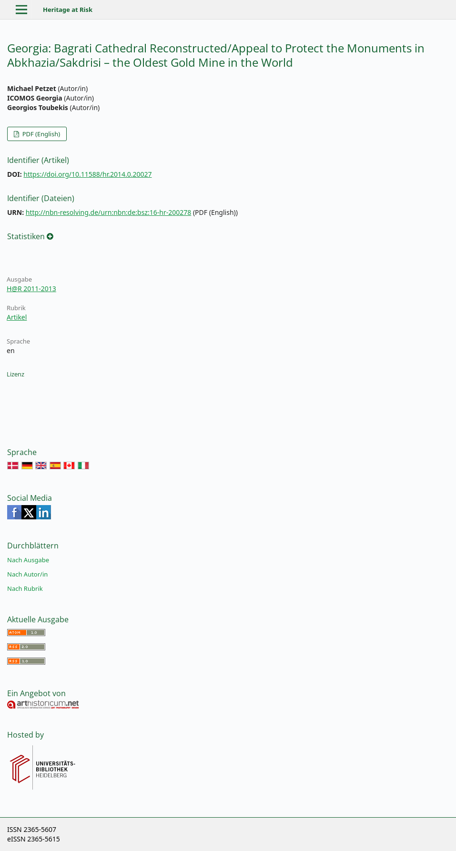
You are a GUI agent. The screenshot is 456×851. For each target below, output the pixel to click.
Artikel (17, 317)
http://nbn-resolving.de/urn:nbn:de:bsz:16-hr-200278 (109, 212)
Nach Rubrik (25, 588)
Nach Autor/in (27, 574)
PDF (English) (40, 134)
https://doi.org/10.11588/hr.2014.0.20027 (87, 174)
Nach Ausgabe (28, 560)
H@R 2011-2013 (31, 288)
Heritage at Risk (67, 9)
